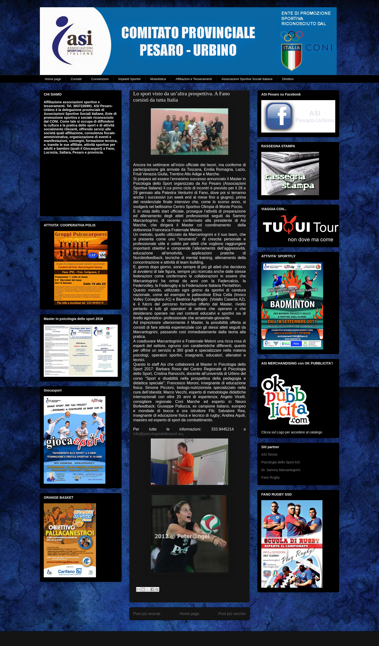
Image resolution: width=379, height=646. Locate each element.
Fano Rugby (270, 477)
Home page (53, 79)
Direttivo (288, 79)
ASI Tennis (269, 454)
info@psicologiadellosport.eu (158, 434)
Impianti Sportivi (129, 79)
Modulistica (158, 79)
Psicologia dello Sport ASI (280, 462)
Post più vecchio (232, 614)
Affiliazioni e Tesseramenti (194, 79)
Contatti (76, 79)
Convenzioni (100, 79)
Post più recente (146, 614)
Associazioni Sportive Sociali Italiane (246, 79)
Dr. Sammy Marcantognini (280, 470)
